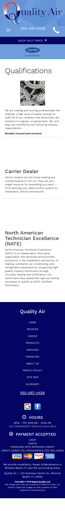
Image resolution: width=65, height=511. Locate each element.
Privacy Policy (32, 370)
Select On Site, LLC (41, 482)
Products (32, 342)
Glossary (32, 384)
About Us (32, 363)
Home (32, 322)
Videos (32, 336)
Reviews (32, 329)
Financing (32, 356)
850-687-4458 (32, 393)
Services (32, 349)
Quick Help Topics (32, 40)
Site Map (32, 377)
